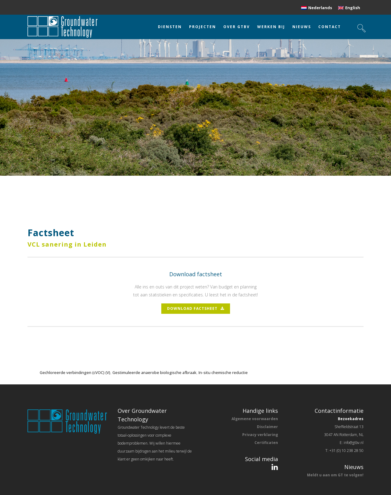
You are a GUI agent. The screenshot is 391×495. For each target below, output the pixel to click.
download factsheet (195, 308)
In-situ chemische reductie (223, 372)
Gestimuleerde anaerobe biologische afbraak (154, 372)
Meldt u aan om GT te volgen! (335, 475)
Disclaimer (267, 426)
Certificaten (266, 442)
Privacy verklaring (260, 434)
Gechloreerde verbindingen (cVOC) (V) (75, 372)
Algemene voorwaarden (255, 418)
